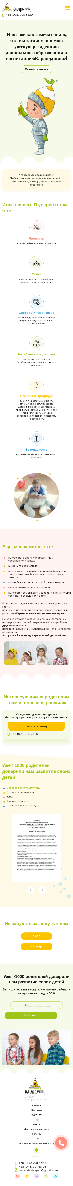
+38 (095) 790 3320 (17, 15)
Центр (36, 1124)
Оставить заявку (36, 69)
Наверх (37, 1152)
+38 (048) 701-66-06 (30, 1167)
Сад (37, 1120)
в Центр (36, 946)
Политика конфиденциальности (36, 1143)
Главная (36, 1105)
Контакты (36, 1110)
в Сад (36, 936)
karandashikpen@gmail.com (36, 1170)
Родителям (37, 1115)
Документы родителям (36, 1129)
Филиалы (36, 1134)
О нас (37, 1139)
